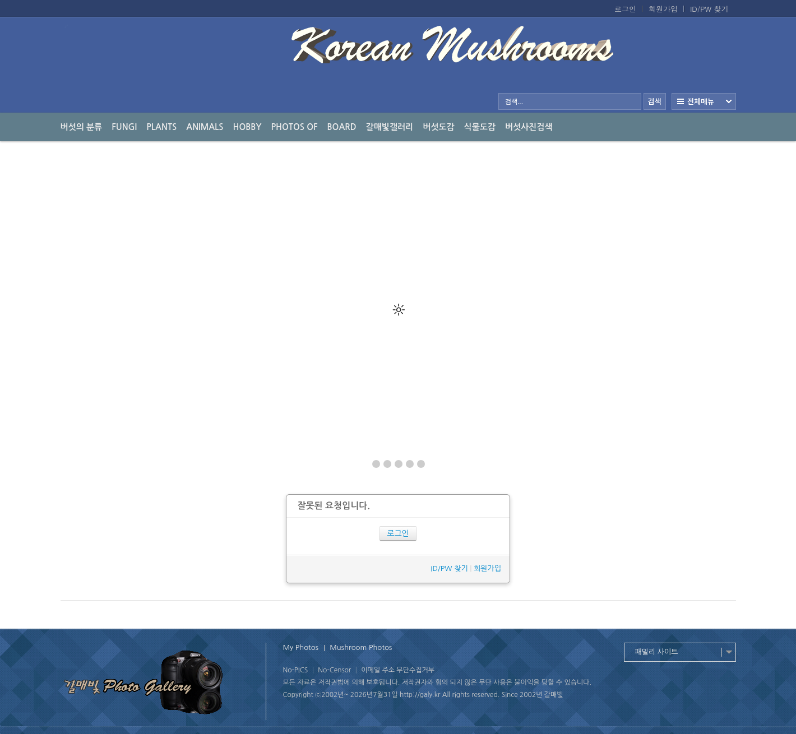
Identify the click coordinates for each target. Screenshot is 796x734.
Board (342, 127)
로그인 (625, 9)
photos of (294, 127)
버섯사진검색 (529, 127)
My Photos (301, 647)
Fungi (124, 127)
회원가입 (663, 9)
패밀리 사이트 (656, 652)
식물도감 (480, 127)
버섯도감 (438, 127)
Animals (204, 127)
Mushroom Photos (361, 647)
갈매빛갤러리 (390, 127)
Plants (161, 127)
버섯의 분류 (82, 127)
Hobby (247, 127)
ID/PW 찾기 (709, 9)
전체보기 (704, 101)
